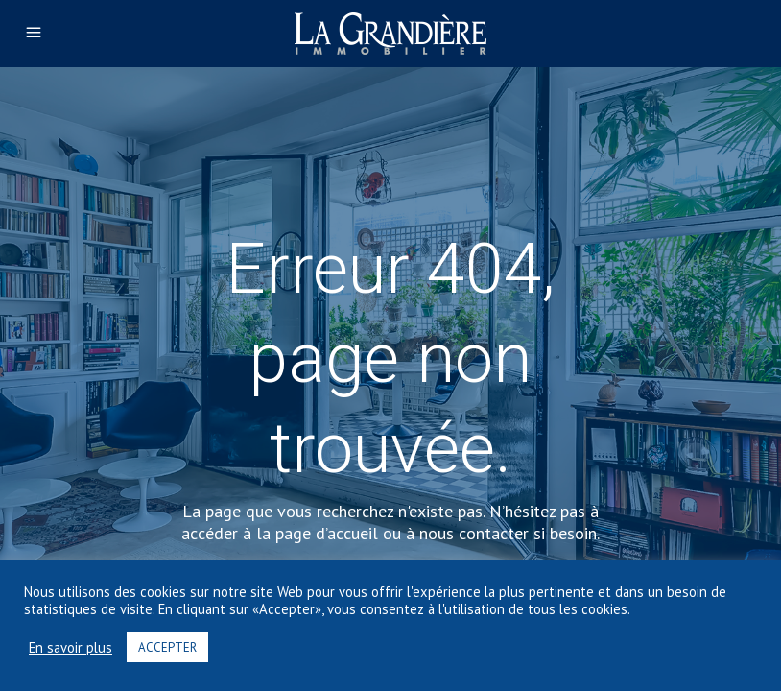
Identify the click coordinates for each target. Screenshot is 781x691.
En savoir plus (70, 647)
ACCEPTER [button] (167, 647)
